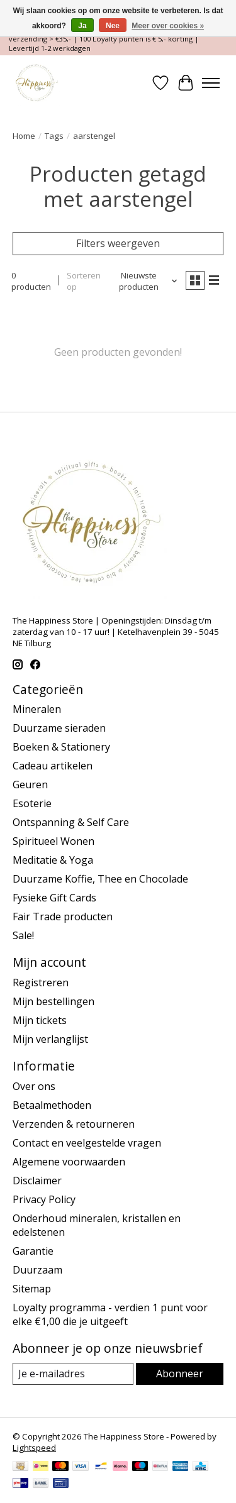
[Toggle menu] (210, 83)
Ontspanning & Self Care (71, 822)
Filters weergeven (118, 243)
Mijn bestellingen (53, 1001)
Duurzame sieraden (59, 728)
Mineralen (37, 709)
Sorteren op (84, 281)
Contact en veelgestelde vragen (87, 1143)
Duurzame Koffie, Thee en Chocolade (100, 879)
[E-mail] (73, 1374)
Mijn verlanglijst (50, 1039)
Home (24, 135)
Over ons (34, 1086)
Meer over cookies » (168, 25)
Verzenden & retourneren (74, 1124)
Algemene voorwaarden (69, 1162)
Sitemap (32, 1289)
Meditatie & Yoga (53, 860)
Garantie (33, 1251)
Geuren (30, 784)
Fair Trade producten (63, 916)
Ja (82, 25)
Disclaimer (37, 1180)
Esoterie (32, 803)
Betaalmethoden (52, 1105)
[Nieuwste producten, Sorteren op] (144, 281)
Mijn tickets (40, 1020)
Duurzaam (37, 1270)
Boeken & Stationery (61, 747)
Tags (54, 135)
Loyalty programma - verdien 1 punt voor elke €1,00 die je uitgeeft (110, 1314)
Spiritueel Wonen (53, 841)
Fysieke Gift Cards (54, 898)
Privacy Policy (44, 1199)
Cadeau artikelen (53, 766)
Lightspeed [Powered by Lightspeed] (34, 1447)
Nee (113, 25)
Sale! (23, 935)
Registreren (41, 982)
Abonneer (179, 1373)
